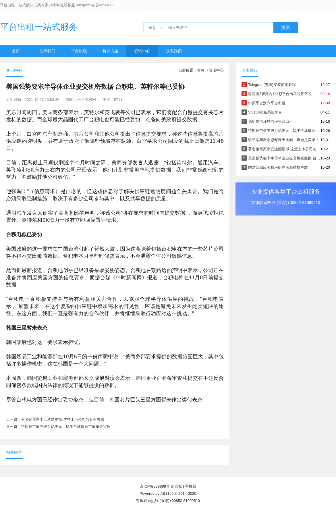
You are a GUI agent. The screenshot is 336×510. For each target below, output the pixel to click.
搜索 (285, 27)
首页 (16, 51)
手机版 (190, 486)
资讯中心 (142, 51)
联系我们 (174, 51)
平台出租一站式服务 (39, 27)
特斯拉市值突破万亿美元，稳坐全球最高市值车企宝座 (66, 426)
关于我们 (47, 51)
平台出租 (79, 51)
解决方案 (111, 51)
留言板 (176, 486)
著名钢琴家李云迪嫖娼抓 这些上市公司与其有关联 (62, 419)
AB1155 (166, 493)
